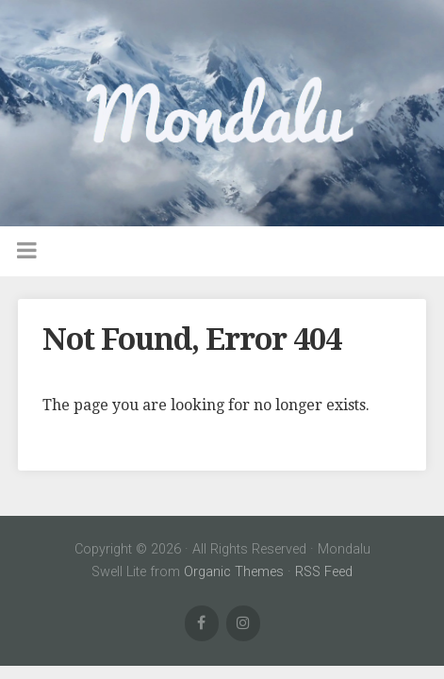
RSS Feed (324, 572)
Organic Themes (234, 572)
